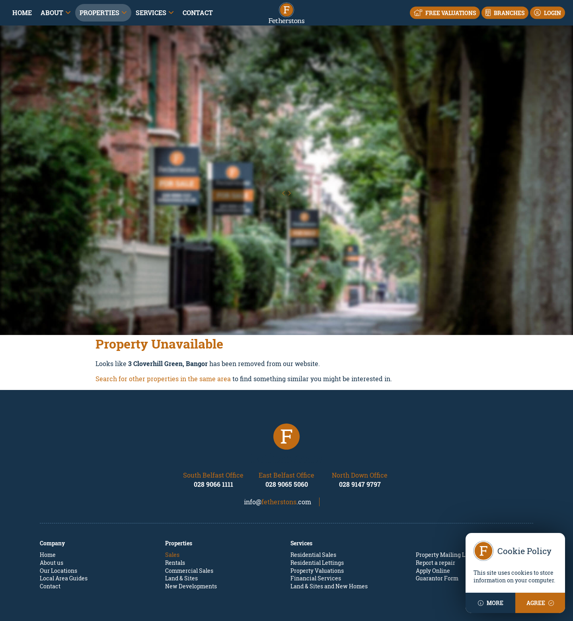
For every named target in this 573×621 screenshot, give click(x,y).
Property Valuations (317, 535)
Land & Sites (181, 542)
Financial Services (315, 542)
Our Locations (58, 535)
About (52, 12)
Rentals (175, 527)
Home (22, 12)
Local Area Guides (64, 542)
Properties (99, 12)
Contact (198, 12)
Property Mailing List (444, 519)
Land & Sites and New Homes (329, 550)
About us (51, 527)
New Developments (191, 550)
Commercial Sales (189, 535)
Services (151, 12)
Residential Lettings (317, 527)
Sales (172, 519)
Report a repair (435, 527)
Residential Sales (313, 519)
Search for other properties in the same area (163, 343)
